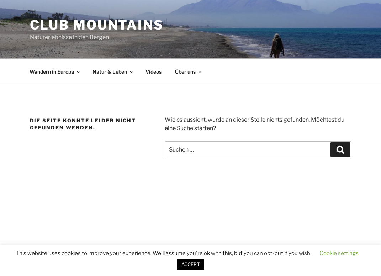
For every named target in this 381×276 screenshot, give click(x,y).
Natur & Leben (113, 72)
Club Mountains (97, 25)
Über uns (188, 72)
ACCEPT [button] (190, 264)
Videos (153, 72)
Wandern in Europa (55, 72)
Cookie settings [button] (339, 253)
